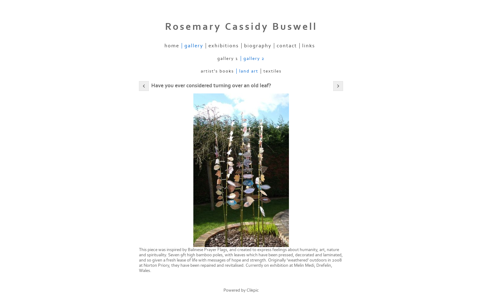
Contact (287, 46)
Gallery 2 (254, 58)
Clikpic (253, 290)
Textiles (272, 71)
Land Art (248, 71)
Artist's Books (217, 71)
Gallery (193, 46)
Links (308, 46)
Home (171, 46)
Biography (257, 46)
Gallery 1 (227, 58)
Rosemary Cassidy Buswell (241, 27)
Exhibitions (223, 46)
